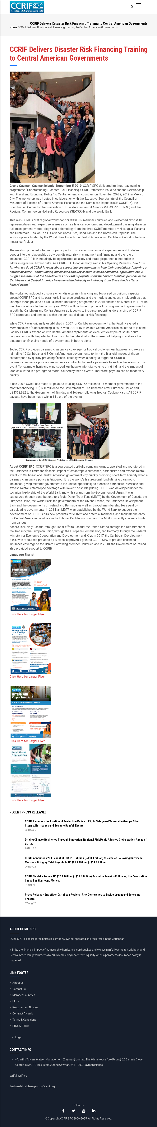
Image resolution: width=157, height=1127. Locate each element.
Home (13, 27)
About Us (18, 982)
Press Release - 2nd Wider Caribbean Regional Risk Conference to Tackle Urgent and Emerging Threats (82, 897)
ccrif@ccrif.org (18, 1075)
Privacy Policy (20, 1025)
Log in (18, 1037)
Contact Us (19, 988)
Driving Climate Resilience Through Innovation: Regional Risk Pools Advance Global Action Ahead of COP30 (85, 842)
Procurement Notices (25, 1007)
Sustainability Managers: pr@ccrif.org (32, 1086)
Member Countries (23, 995)
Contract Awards (22, 1013)
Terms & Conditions (24, 1019)
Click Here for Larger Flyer (27, 614)
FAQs (15, 1001)
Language (17, 554)
